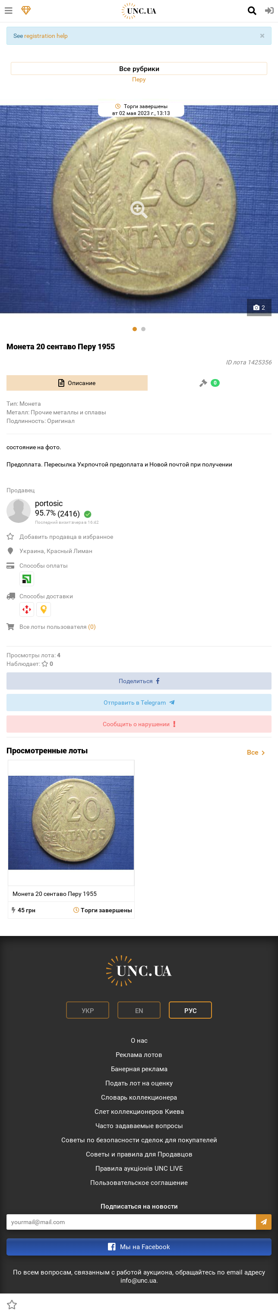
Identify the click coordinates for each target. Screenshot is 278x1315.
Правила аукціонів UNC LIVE (139, 1168)
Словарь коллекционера (139, 1097)
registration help (46, 35)
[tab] (77, 383)
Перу (139, 79)
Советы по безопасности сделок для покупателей (139, 1140)
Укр (88, 1011)
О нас (139, 1041)
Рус (190, 1011)
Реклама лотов (139, 1055)
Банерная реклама (139, 1069)
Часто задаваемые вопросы (139, 1126)
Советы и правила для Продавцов (139, 1154)
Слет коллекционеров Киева (139, 1112)
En (139, 1011)
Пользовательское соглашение (139, 1183)
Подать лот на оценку (139, 1083)
